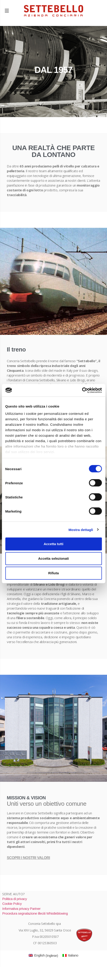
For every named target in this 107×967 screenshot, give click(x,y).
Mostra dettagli (80, 529)
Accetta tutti (53, 544)
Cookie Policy (12, 903)
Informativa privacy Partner (21, 909)
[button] (12, 10)
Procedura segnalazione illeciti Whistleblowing (35, 913)
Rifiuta (53, 573)
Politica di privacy (14, 899)
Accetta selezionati (53, 558)
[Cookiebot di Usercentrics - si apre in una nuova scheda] (82, 390)
